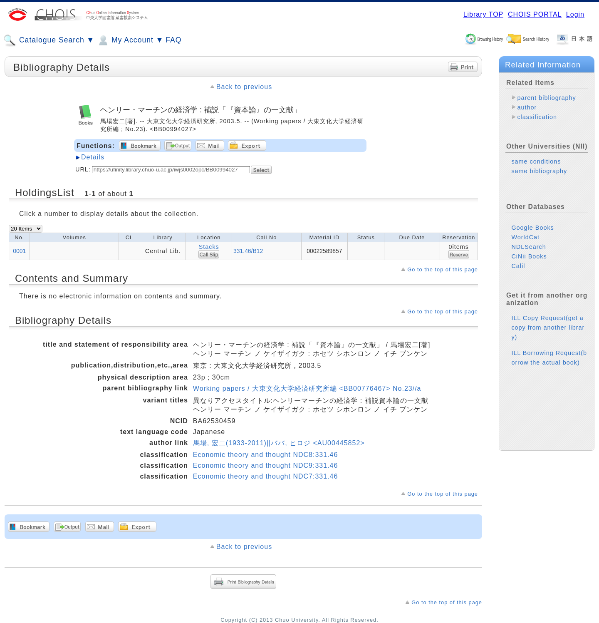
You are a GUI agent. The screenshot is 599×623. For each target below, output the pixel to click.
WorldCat (525, 237)
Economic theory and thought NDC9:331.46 (265, 465)
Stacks (209, 246)
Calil (518, 266)
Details (92, 157)
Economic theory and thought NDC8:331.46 (265, 454)
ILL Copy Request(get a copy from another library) (547, 327)
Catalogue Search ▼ (48, 40)
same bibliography (539, 171)
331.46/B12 (248, 251)
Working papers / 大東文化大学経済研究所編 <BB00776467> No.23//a (307, 388)
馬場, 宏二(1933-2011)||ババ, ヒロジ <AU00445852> (279, 443)
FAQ (173, 40)
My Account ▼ (130, 40)
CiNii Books (529, 256)
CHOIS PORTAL (535, 14)
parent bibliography (546, 97)
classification (537, 117)
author (527, 107)
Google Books (532, 227)
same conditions (536, 161)
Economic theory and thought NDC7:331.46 (265, 476)
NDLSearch (528, 246)
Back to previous (244, 86)
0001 (19, 251)
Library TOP (483, 14)
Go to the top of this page (442, 269)
